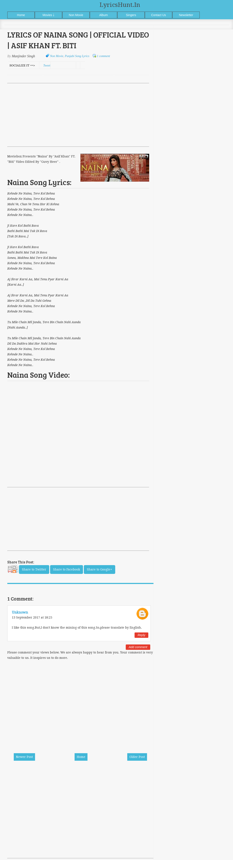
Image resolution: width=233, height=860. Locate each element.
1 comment (103, 56)
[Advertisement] (78, 115)
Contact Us (158, 15)
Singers (131, 15)
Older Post (137, 757)
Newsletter (186, 15)
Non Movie (76, 15)
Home (21, 15)
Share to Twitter (34, 569)
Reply (141, 635)
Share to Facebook (66, 569)
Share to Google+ (99, 569)
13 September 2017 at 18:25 (32, 617)
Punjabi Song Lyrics (77, 56)
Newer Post (24, 757)
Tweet (46, 65)
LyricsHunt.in (120, 4)
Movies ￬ (48, 15)
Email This (13, 570)
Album (103, 15)
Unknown (20, 612)
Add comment (138, 647)
